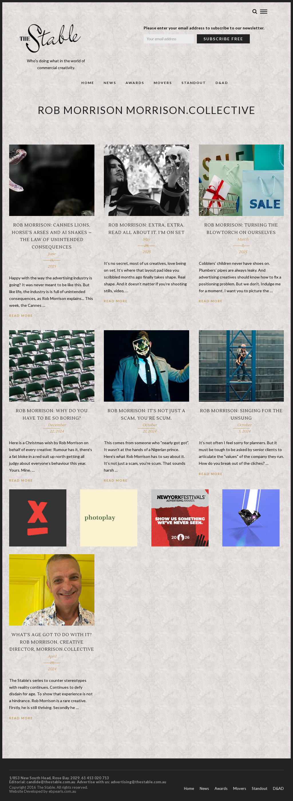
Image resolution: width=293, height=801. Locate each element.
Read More (21, 317)
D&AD (221, 85)
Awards (135, 85)
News (110, 85)
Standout (193, 85)
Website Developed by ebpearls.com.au (42, 793)
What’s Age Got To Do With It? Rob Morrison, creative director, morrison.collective (51, 644)
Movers (163, 85)
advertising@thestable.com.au (138, 784)
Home (87, 85)
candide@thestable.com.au (51, 784)
